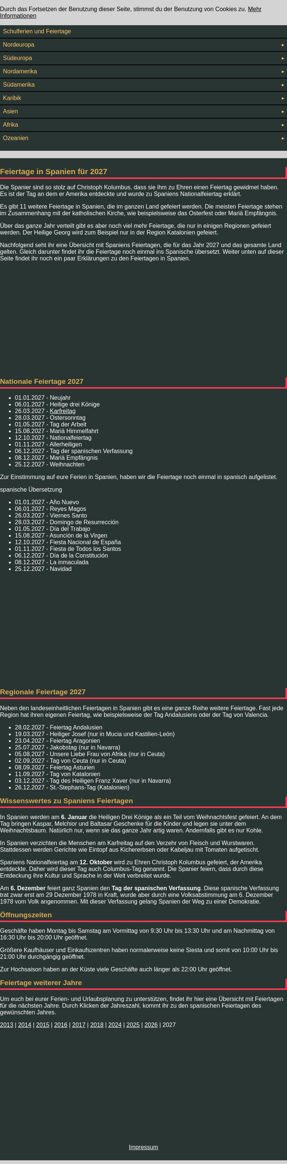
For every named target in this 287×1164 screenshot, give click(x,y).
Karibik (143, 98)
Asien (143, 111)
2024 (115, 1025)
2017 (79, 1025)
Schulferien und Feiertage (37, 31)
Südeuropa (143, 58)
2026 (151, 1025)
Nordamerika (143, 71)
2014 (25, 1025)
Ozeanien (143, 138)
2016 (61, 1025)
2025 (133, 1025)
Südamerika (143, 85)
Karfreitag (62, 411)
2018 (97, 1025)
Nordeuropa (143, 44)
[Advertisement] (143, 320)
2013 (6, 1025)
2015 (42, 1025)
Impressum (143, 1147)
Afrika (143, 125)
